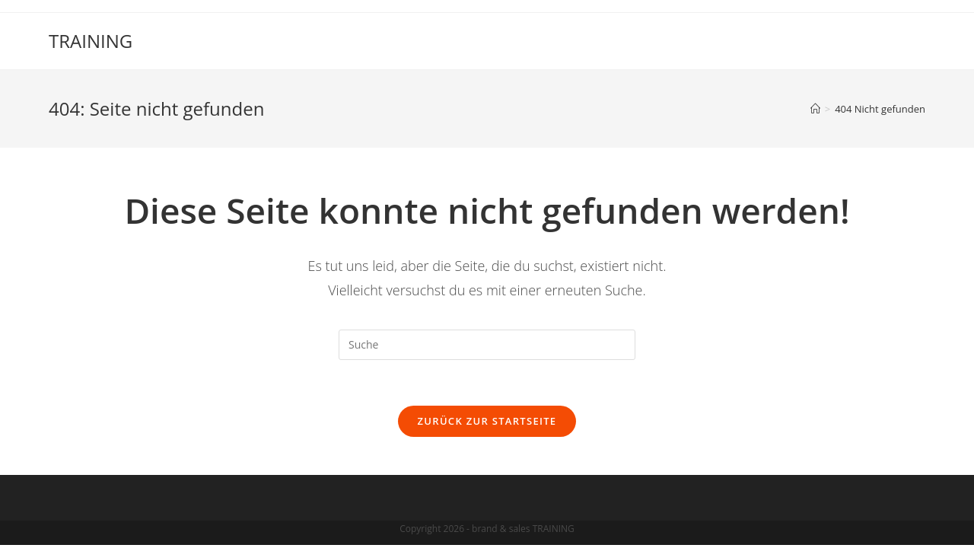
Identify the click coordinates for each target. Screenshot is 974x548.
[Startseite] (815, 109)
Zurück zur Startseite (487, 421)
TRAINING (90, 40)
